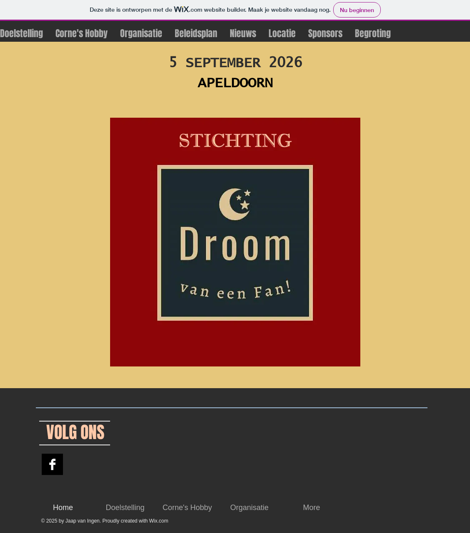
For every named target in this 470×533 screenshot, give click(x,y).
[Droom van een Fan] (52, 464)
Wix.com (158, 521)
